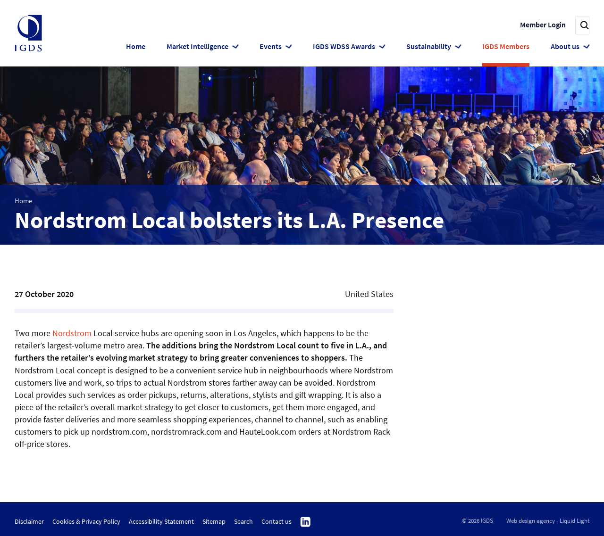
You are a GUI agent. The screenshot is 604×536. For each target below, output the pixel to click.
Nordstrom (72, 333)
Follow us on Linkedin (305, 522)
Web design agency (530, 521)
